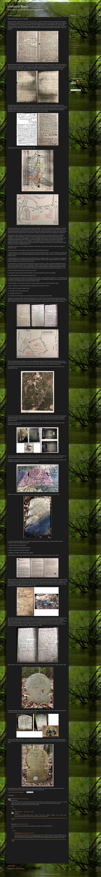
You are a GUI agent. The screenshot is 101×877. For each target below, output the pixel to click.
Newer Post (11, 866)
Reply (12, 806)
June (74, 51)
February (75, 63)
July (74, 49)
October (75, 43)
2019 (73, 71)
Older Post (64, 866)
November (75, 41)
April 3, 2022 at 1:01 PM (29, 811)
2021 (73, 67)
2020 (73, 69)
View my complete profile (82, 82)
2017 (73, 74)
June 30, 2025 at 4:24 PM (22, 824)
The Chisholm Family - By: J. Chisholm (81, 61)
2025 (73, 34)
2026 (73, 32)
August (74, 47)
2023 (73, 38)
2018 (73, 73)
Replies (14, 809)
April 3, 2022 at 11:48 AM (23, 798)
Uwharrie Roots (18, 6)
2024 (73, 36)
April (74, 54)
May (74, 52)
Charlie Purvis (14, 798)
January (75, 65)
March (74, 56)
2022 (73, 40)
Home (38, 866)
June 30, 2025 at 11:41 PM (27, 833)
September (75, 45)
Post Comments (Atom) (18, 868)
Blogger (58, 874)
